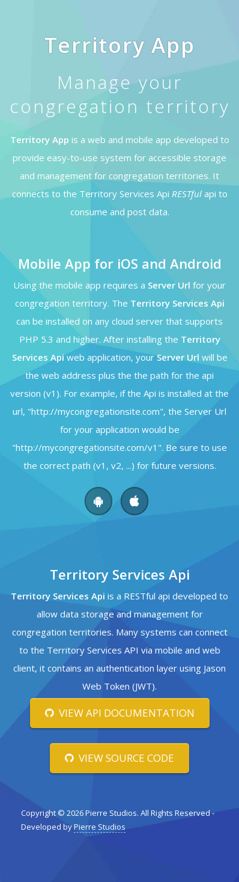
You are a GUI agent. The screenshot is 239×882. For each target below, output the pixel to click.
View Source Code (119, 758)
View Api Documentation (120, 713)
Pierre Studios (100, 826)
